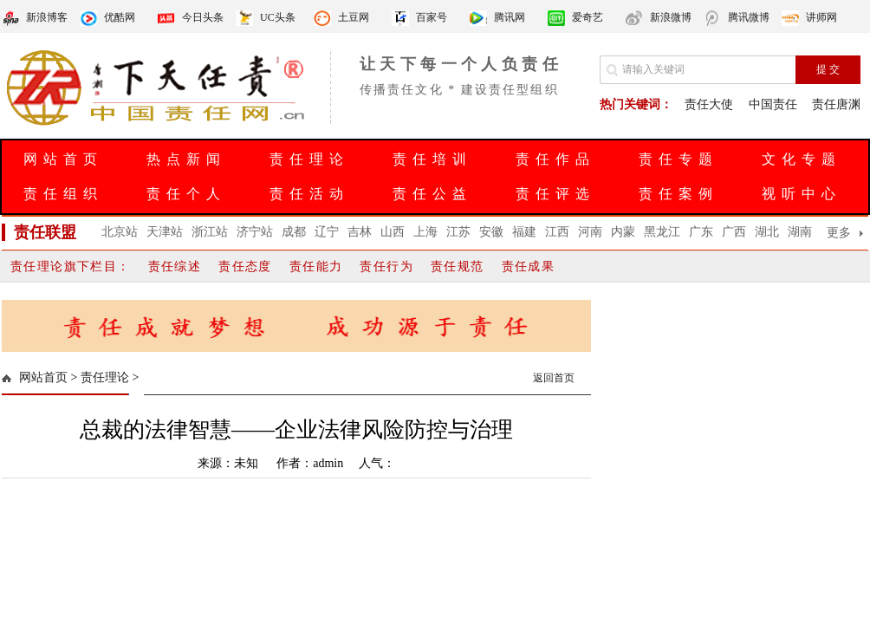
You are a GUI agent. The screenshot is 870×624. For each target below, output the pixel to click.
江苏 (458, 231)
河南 (590, 231)
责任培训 (432, 159)
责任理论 (309, 159)
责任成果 (528, 266)
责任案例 (678, 193)
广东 (701, 231)
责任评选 (555, 193)
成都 (294, 231)
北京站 (119, 231)
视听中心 (801, 193)
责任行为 (386, 266)
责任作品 (555, 159)
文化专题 (801, 159)
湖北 (767, 231)
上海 (425, 231)
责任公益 (432, 193)
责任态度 (245, 266)
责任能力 (316, 266)
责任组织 (63, 193)
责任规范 (457, 266)
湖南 (800, 231)
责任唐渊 (836, 104)
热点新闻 (186, 159)
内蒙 (623, 231)
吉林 (359, 231)
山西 (392, 231)
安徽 (491, 231)
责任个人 (186, 193)
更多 (839, 232)
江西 (557, 231)
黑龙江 (662, 231)
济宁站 (255, 231)
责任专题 (678, 159)
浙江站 (210, 231)
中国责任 (773, 104)
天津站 (164, 231)
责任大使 (709, 104)
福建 (524, 231)
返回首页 (554, 378)
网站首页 (63, 159)
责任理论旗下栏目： (70, 266)
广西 (734, 231)
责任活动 (309, 193)
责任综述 (175, 266)
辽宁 (327, 231)
